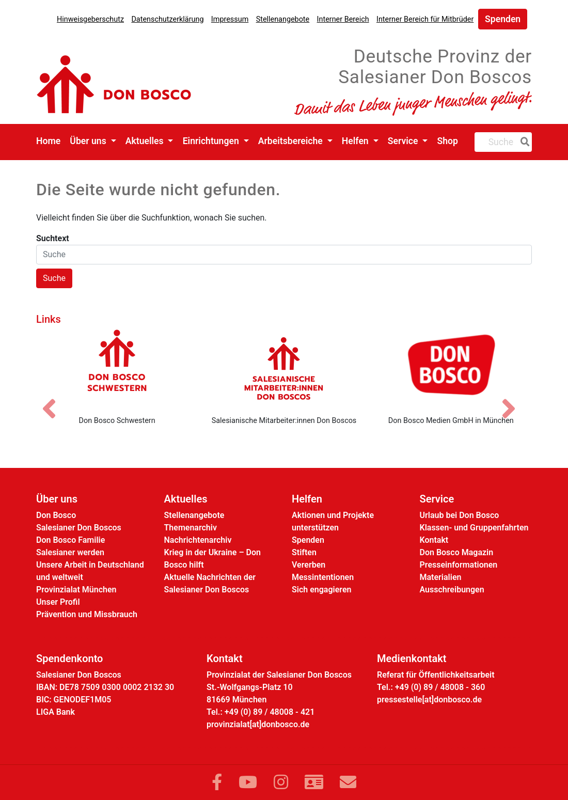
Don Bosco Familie (70, 540)
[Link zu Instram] (281, 782)
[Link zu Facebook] (217, 782)
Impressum (229, 19)
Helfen (356, 141)
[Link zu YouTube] (248, 782)
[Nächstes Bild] (514, 400)
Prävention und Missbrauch (86, 614)
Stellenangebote (283, 19)
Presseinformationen (459, 565)
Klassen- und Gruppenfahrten (474, 527)
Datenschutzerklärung (167, 19)
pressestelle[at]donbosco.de (429, 699)
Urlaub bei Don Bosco (459, 515)
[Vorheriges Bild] (54, 400)
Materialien (441, 577)
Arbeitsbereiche (291, 141)
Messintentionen (323, 577)
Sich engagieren (321, 589)
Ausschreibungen (452, 589)
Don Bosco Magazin (457, 552)
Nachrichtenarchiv (198, 540)
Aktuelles (145, 141)
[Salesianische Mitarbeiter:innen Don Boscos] (284, 368)
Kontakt (434, 540)
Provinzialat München (76, 589)
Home (48, 141)
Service (404, 141)
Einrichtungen (212, 141)
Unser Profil (58, 602)
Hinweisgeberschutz (90, 19)
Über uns (89, 141)
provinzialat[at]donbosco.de (258, 724)
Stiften (304, 552)
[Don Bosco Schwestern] (117, 368)
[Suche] (523, 142)
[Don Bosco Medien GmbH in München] (451, 368)
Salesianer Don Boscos (78, 527)
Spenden (502, 19)
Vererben (308, 565)
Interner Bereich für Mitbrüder (425, 19)
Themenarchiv (190, 527)
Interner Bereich (343, 19)
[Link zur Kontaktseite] (314, 782)
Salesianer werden (70, 552)
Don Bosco (56, 515)
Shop (447, 141)
